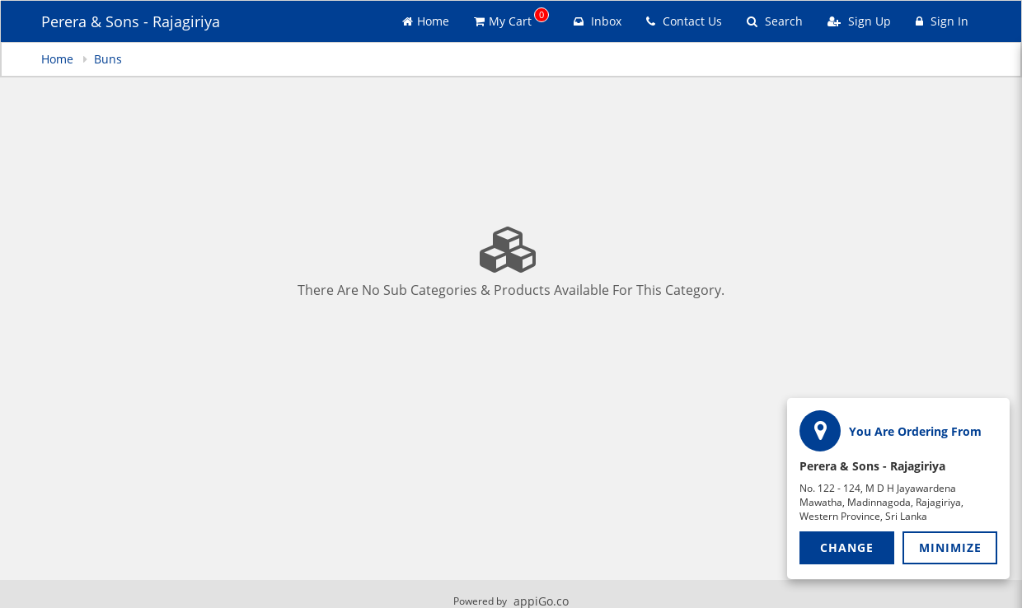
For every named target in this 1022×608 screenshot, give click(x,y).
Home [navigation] (59, 59)
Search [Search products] (775, 21)
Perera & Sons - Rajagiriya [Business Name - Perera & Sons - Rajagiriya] (130, 21)
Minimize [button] (950, 547)
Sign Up (859, 21)
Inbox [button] (597, 21)
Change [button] (847, 547)
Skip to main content (0, 0)
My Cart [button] (511, 18)
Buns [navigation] (108, 59)
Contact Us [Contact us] (684, 21)
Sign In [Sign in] (942, 21)
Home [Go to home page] (425, 21)
